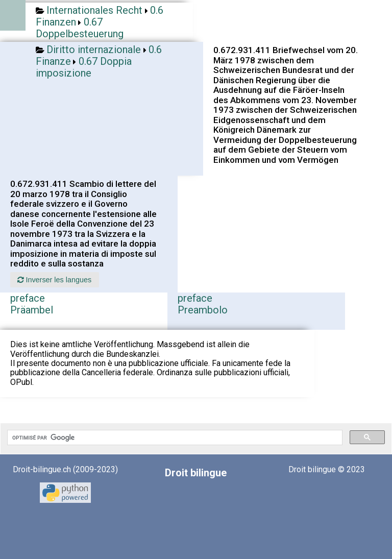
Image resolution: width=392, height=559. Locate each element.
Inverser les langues (54, 280)
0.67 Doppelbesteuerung (80, 28)
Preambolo (203, 310)
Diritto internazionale (93, 49)
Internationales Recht (94, 10)
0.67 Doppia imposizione (84, 67)
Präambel (31, 310)
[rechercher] (173, 437)
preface (27, 298)
